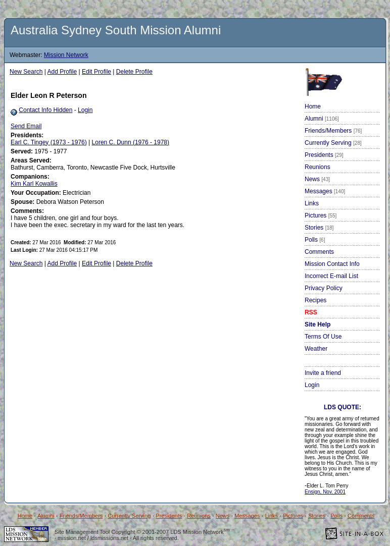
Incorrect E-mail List (331, 276)
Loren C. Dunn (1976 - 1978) (130, 142)
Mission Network (66, 55)
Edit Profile (96, 71)
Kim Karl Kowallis (34, 183)
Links (312, 203)
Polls (315, 239)
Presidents (324, 154)
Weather (316, 348)
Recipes (315, 300)
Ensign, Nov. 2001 (325, 492)
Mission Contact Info (332, 263)
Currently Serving (333, 142)
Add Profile (62, 71)
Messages (325, 191)
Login (85, 110)
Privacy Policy (324, 288)
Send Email (26, 126)
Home (313, 106)
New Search (26, 71)
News (317, 179)
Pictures (320, 215)
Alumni (322, 118)
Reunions (317, 167)
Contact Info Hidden (45, 110)
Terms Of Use (323, 336)
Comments (319, 251)
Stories (319, 227)
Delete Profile (134, 71)
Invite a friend (323, 372)
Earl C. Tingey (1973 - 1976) (49, 142)
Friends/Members (333, 130)
